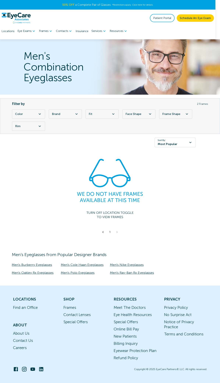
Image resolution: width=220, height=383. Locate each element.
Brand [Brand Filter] (65, 114)
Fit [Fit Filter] (102, 114)
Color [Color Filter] (28, 114)
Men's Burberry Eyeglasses (32, 265)
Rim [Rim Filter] (28, 126)
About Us (21, 333)
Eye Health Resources (133, 314)
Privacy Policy (176, 307)
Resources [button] (119, 31)
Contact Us (23, 340)
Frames (69, 307)
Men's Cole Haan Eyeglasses (82, 265)
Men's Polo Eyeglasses (78, 273)
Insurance (82, 31)
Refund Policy (126, 358)
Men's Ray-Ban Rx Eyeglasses (132, 273)
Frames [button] (46, 31)
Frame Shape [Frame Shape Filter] (175, 114)
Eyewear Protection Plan (135, 350)
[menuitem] (26, 31)
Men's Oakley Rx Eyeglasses (33, 273)
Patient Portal (167, 18)
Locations (8, 31)
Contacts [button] (64, 31)
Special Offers (75, 322)
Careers (20, 347)
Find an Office (25, 307)
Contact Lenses (77, 314)
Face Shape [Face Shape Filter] (138, 114)
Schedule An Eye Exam (200, 18)
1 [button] (110, 232)
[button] (103, 232)
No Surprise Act (177, 314)
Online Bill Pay (126, 329)
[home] (16, 18)
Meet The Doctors (130, 307)
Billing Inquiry (126, 343)
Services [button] (99, 31)
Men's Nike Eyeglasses (127, 265)
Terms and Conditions (183, 334)
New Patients (125, 336)
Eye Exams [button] (26, 31)
